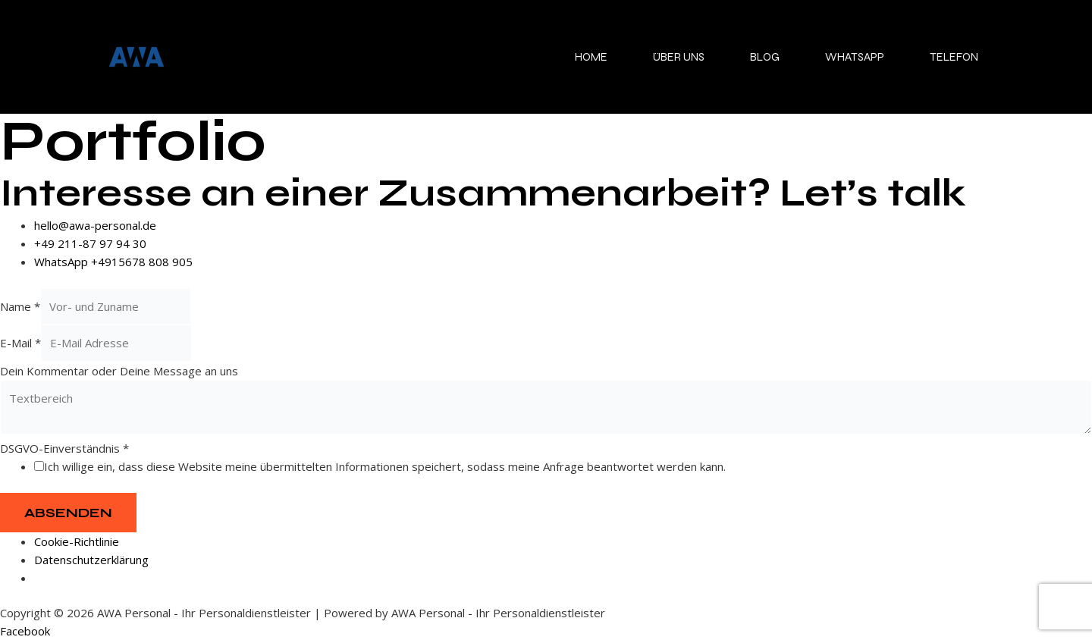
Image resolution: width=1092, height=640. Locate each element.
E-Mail (20, 342)
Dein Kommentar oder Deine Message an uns (119, 370)
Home (591, 57)
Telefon (954, 57)
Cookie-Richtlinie (76, 541)
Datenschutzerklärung (91, 559)
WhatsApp (854, 57)
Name (20, 306)
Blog (765, 57)
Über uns (678, 57)
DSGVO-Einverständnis (64, 448)
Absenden (68, 512)
